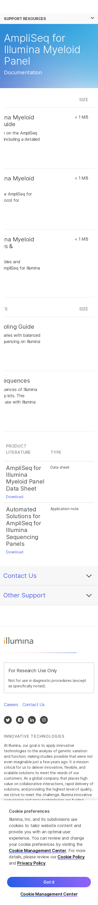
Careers (11, 704)
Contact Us (20, 575)
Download (14, 496)
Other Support (24, 595)
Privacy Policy (31, 863)
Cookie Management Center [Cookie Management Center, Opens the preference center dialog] (49, 894)
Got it (49, 882)
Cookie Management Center (37, 850)
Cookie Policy (71, 856)
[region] (49, 852)
